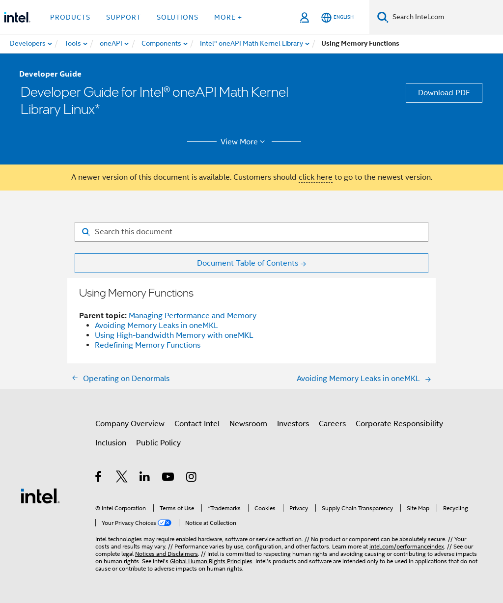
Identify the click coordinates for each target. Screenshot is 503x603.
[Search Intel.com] (446, 17)
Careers (332, 424)
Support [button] (123, 17)
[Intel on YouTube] (168, 478)
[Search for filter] (251, 232)
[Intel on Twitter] (122, 478)
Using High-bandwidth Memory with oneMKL (174, 335)
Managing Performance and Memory (192, 316)
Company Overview (130, 424)
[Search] (383, 17)
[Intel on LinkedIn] (145, 478)
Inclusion (110, 443)
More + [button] (228, 17)
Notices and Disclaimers (166, 553)
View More (244, 142)
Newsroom (248, 424)
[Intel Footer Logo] (40, 495)
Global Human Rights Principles (211, 561)
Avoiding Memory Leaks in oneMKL (156, 325)
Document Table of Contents (247, 263)
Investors (293, 424)
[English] (337, 17)
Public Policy (158, 443)
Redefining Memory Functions (147, 345)
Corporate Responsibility (399, 424)
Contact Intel (197, 424)
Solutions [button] (177, 17)
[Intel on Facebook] (99, 478)
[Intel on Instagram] (191, 478)
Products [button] (70, 17)
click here (316, 177)
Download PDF (444, 93)
